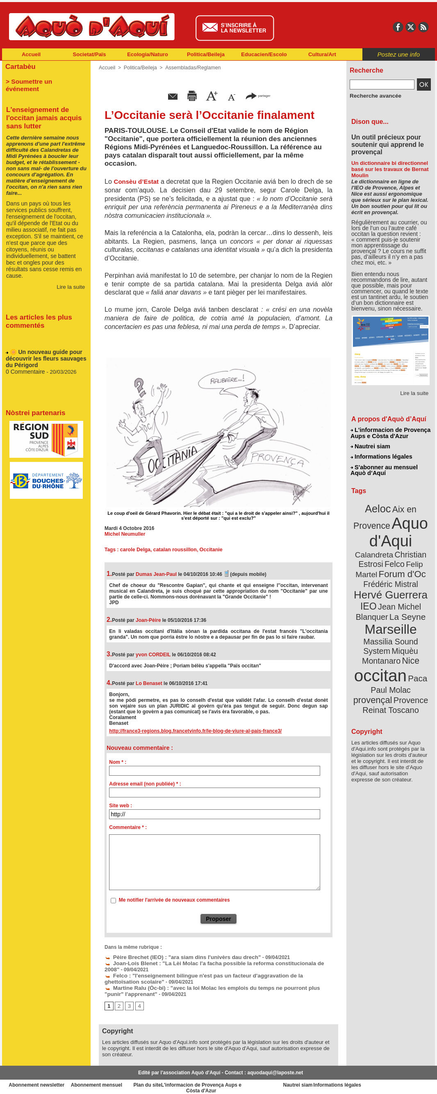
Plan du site (182, 1081)
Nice (409, 627)
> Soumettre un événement (42, 80)
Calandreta (411, 537)
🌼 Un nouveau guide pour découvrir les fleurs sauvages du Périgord (43, 352)
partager (258, 95)
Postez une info (399, 54)
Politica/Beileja (206, 54)
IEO (371, 586)
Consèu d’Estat (136, 181)
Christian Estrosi (381, 547)
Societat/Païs (89, 54)
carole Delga (134, 550)
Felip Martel (378, 557)
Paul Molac (373, 654)
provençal (409, 653)
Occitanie (208, 550)
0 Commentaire (24, 364)
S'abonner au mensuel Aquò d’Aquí (384, 468)
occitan (381, 640)
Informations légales (381, 455)
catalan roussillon (173, 550)
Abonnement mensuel (110, 1081)
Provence (379, 662)
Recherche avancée (373, 95)
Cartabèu (19, 66)
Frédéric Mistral (399, 566)
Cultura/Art (322, 54)
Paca (414, 642)
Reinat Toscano (397, 666)
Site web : (120, 806)
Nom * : (117, 762)
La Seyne (405, 596)
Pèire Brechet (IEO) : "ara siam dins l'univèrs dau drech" (174, 956)
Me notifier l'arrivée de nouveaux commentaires (174, 900)
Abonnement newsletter (38, 1081)
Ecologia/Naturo (147, 54)
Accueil (31, 54)
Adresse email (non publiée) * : (145, 784)
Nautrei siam (370, 445)
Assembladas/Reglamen (189, 68)
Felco (417, 547)
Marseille (377, 607)
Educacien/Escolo (264, 54)
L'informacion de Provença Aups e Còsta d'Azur (390, 433)
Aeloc (379, 505)
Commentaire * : (128, 827)
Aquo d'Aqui (389, 527)
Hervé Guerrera (390, 576)
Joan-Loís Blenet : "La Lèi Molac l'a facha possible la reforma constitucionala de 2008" (210, 962)
